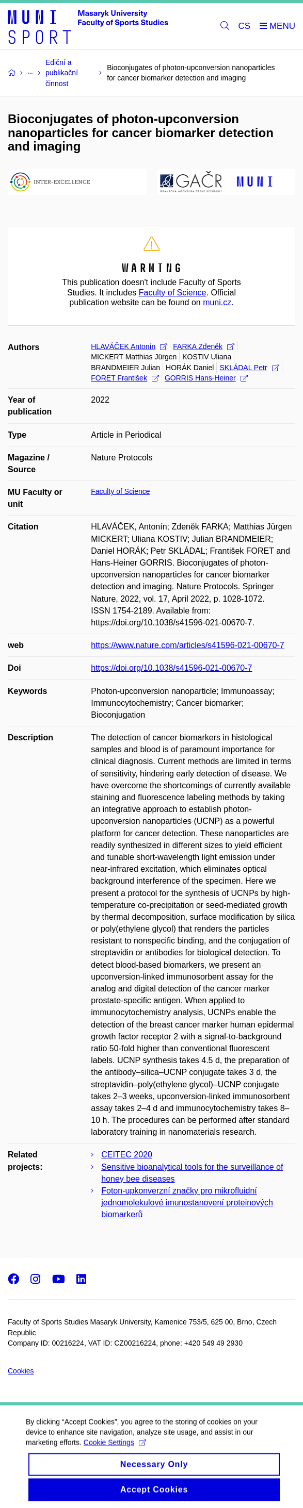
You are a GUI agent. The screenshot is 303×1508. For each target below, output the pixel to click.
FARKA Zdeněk (203, 346)
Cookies (21, 1371)
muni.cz (217, 302)
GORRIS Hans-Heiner (206, 378)
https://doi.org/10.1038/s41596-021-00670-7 (171, 668)
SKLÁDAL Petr (249, 367)
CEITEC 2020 (126, 1154)
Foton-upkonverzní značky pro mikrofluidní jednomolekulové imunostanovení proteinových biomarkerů (187, 1202)
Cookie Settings (115, 1450)
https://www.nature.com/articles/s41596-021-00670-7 (187, 645)
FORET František (125, 378)
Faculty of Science (172, 292)
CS (244, 26)
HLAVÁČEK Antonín (129, 346)
